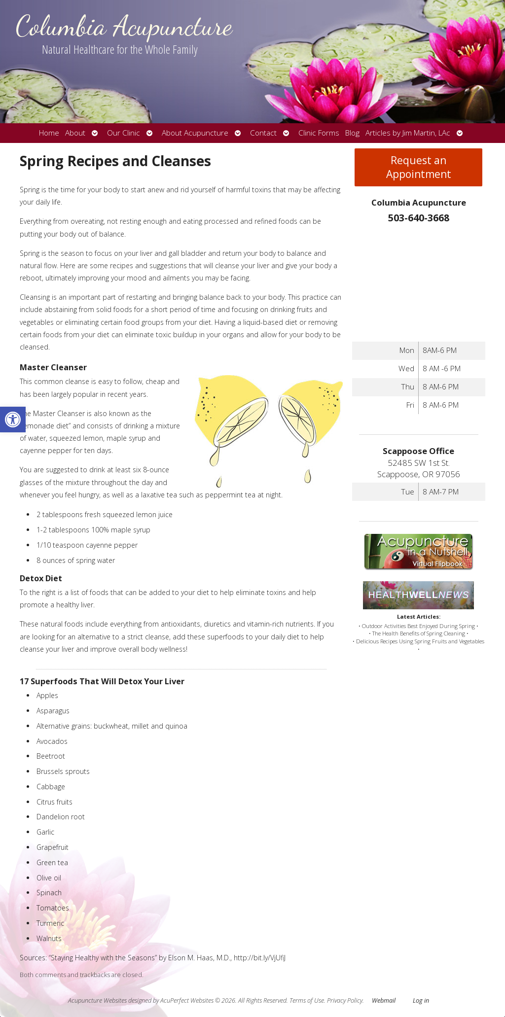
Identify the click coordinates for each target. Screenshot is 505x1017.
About (75, 133)
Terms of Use (306, 1000)
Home (49, 133)
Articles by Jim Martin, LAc (407, 133)
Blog (352, 133)
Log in (421, 1000)
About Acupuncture (195, 133)
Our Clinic (123, 133)
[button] (13, 419)
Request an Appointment (418, 167)
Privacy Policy (344, 1000)
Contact (263, 133)
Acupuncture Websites (97, 1000)
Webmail (384, 1000)
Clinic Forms (318, 133)
